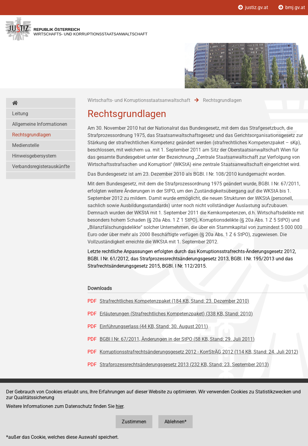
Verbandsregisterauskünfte (41, 166)
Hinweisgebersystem (34, 156)
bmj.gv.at (291, 7)
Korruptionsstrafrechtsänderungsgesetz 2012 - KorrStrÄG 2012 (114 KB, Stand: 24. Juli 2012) (199, 352)
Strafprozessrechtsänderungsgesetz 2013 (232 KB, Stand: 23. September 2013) (184, 364)
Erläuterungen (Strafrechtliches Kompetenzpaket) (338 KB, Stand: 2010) (176, 314)
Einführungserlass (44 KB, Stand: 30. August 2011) (154, 326)
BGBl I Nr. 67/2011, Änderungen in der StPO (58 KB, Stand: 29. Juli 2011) (177, 339)
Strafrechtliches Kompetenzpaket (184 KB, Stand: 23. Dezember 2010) (174, 301)
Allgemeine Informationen (39, 124)
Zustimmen (134, 422)
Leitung (20, 113)
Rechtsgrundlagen (31, 135)
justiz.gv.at (253, 7)
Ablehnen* (175, 422)
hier (119, 406)
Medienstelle (25, 145)
